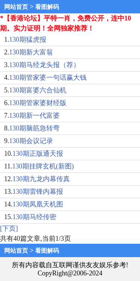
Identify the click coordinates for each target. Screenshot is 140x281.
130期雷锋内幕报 (38, 191)
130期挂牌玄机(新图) (43, 166)
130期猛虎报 (27, 39)
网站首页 (16, 7)
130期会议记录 (31, 141)
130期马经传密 (34, 217)
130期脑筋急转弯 (34, 128)
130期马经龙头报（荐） (44, 65)
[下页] (9, 228)
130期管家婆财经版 (37, 103)
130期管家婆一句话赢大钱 (48, 77)
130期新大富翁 (31, 52)
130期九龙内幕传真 (41, 179)
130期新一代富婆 (34, 115)
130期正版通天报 (38, 153)
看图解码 (47, 7)
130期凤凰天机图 (38, 204)
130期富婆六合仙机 (37, 90)
